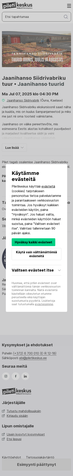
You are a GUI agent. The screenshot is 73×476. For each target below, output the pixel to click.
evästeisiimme (44, 304)
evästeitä (48, 186)
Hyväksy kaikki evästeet (33, 242)
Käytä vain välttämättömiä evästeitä (36, 254)
